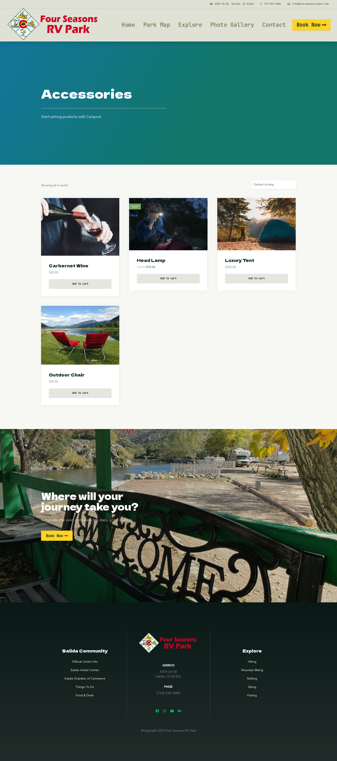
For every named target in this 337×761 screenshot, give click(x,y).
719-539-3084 (272, 4)
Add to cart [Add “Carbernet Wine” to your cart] (80, 284)
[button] (311, 24)
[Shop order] (273, 184)
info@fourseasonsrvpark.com (310, 4)
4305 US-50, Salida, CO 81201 (233, 4)
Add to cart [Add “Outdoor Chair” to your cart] (80, 393)
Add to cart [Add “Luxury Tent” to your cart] (256, 278)
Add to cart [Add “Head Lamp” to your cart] (168, 278)
